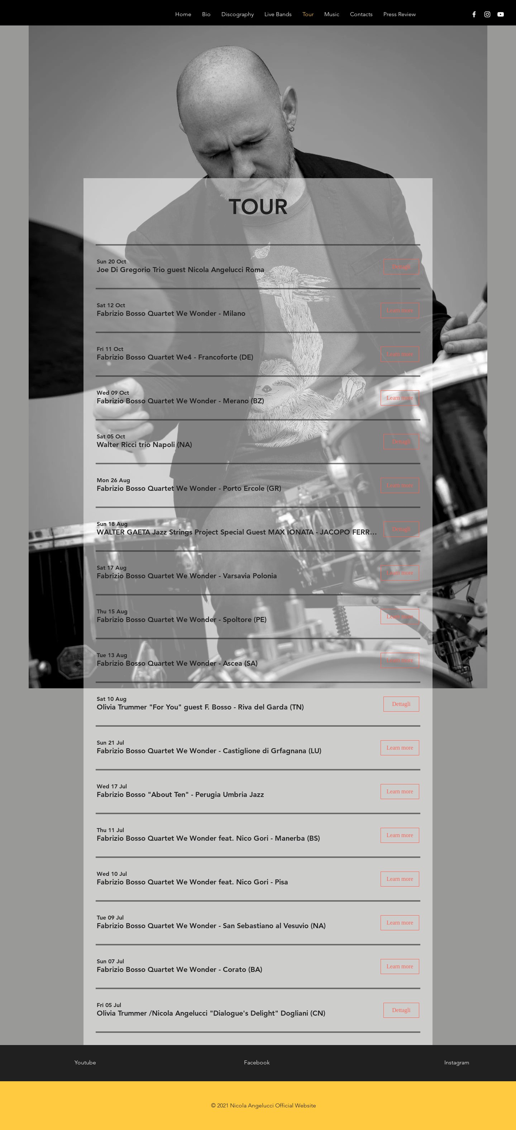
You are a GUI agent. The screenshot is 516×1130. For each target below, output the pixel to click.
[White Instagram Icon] (487, 14)
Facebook (257, 1062)
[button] (180, 270)
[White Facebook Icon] (474, 14)
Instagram (456, 1062)
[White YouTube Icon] (501, 14)
